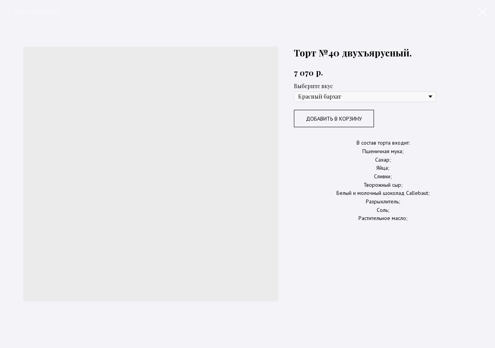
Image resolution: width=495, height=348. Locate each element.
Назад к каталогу (37, 11)
